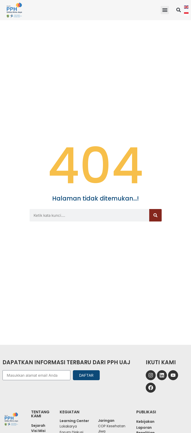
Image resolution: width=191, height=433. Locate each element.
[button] (165, 10)
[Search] (155, 215)
